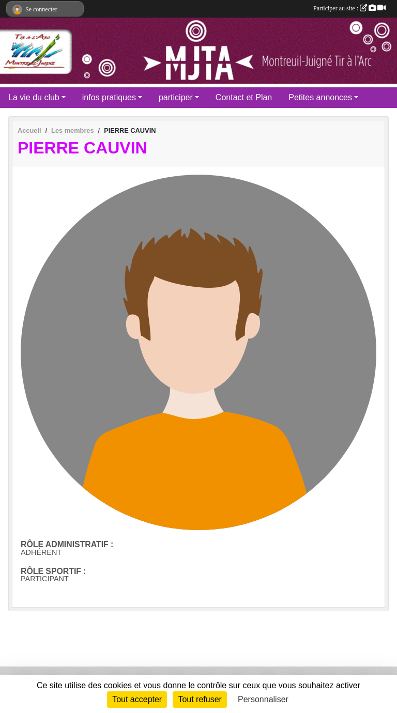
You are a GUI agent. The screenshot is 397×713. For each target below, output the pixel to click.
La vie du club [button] (33, 97)
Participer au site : (349, 8)
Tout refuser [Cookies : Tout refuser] (199, 699)
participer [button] (176, 97)
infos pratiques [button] (109, 97)
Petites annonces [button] (320, 97)
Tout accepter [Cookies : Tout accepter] (137, 699)
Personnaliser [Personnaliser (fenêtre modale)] (263, 699)
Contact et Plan (244, 97)
